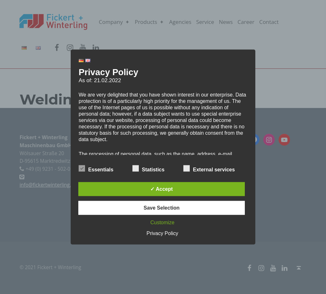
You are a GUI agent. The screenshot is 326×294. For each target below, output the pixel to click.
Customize (162, 222)
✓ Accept (161, 189)
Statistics (148, 168)
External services (209, 168)
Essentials (96, 168)
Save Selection (162, 208)
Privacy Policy (162, 233)
